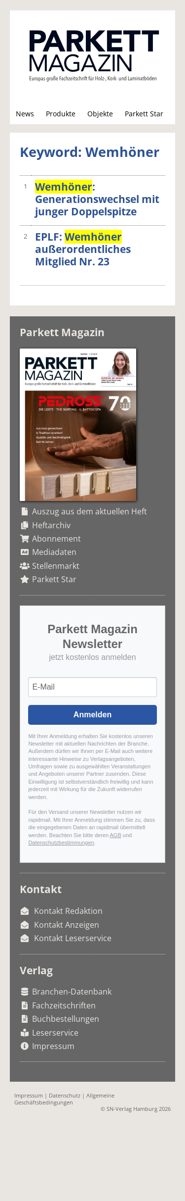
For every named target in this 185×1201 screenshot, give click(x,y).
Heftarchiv (51, 525)
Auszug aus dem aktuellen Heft (89, 511)
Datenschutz (64, 1095)
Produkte (60, 113)
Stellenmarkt (55, 565)
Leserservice (55, 1032)
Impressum (53, 1046)
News (25, 113)
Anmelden (92, 714)
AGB (115, 835)
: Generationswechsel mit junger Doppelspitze (97, 199)
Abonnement (56, 538)
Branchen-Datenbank (71, 991)
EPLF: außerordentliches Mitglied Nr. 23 (83, 249)
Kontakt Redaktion (68, 910)
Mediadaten (54, 552)
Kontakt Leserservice (72, 938)
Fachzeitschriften (64, 1005)
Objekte (100, 113)
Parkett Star (144, 113)
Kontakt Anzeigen (66, 924)
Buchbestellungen (65, 1018)
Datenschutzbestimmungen (61, 843)
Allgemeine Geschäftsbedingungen (64, 1098)
